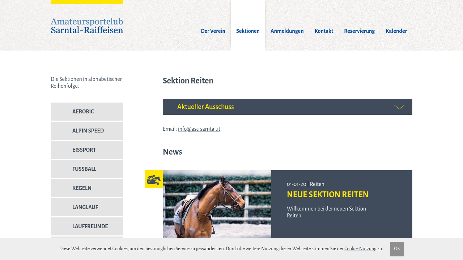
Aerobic (72, 114)
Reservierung (359, 31)
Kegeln (71, 191)
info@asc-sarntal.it (199, 129)
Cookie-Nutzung (360, 248)
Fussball (73, 172)
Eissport (73, 153)
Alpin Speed (77, 133)
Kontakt (324, 31)
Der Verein (213, 31)
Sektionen (248, 31)
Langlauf (74, 210)
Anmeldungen (287, 31)
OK (397, 248)
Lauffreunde (79, 229)
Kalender (396, 31)
